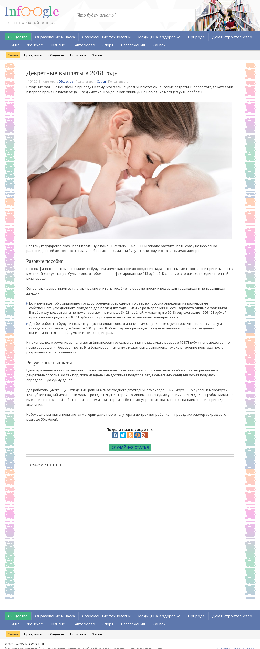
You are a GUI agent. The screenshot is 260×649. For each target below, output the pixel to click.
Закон (97, 55)
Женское (35, 44)
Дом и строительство (232, 36)
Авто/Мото (85, 44)
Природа (196, 36)
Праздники (33, 55)
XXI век (158, 44)
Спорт (107, 44)
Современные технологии (106, 36)
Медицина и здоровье (159, 36)
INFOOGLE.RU (35, 644)
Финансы (58, 44)
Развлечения (133, 44)
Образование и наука (55, 36)
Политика (78, 55)
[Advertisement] (130, 532)
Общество (18, 36)
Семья (13, 55)
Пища (13, 44)
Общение (56, 55)
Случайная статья (130, 447)
